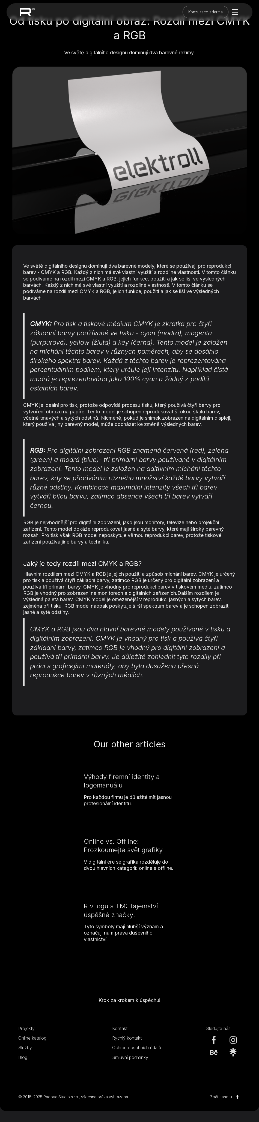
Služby (25, 1047)
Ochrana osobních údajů (136, 1047)
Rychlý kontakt (127, 1038)
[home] (27, 12)
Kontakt (119, 1028)
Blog (22, 1057)
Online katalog (32, 1038)
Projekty (26, 1028)
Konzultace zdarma (205, 12)
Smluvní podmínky (130, 1057)
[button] (233, 12)
